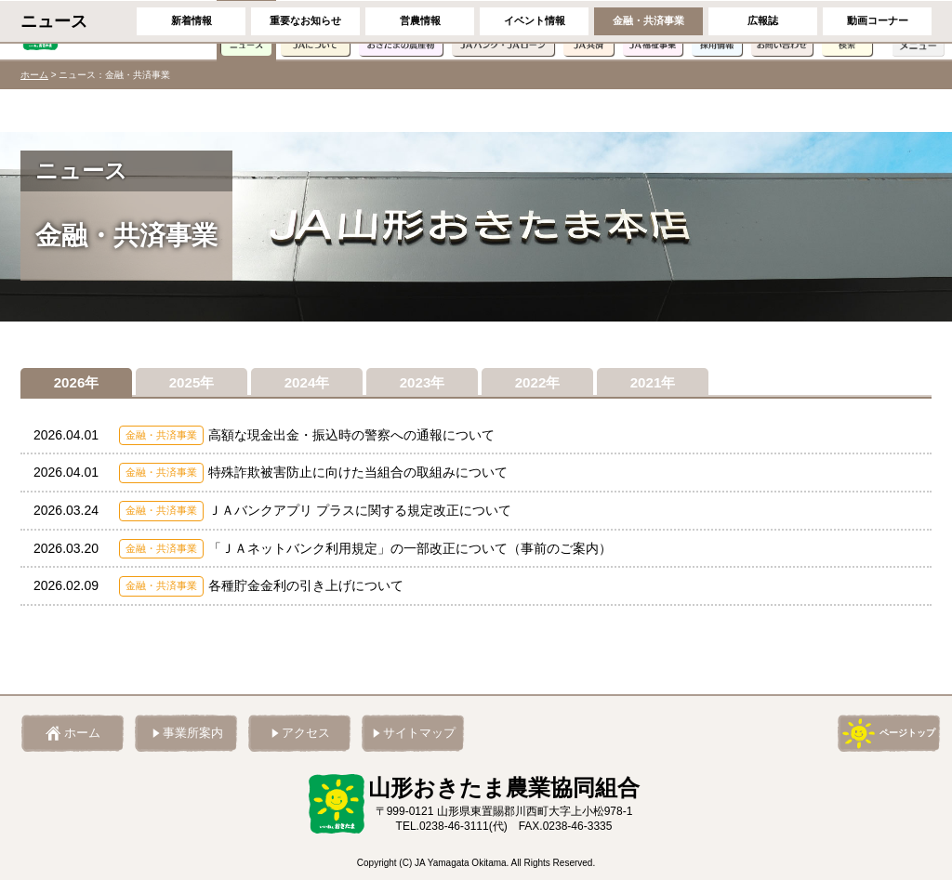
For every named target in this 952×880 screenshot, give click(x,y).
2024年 (307, 383)
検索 (847, 30)
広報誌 (763, 109)
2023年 (422, 383)
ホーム (34, 75)
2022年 (537, 383)
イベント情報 (535, 109)
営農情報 (420, 109)
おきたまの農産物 (401, 30)
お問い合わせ (782, 30)
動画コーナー (878, 109)
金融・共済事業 (648, 109)
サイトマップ (419, 733)
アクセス (306, 733)
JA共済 (588, 30)
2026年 (76, 383)
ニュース (246, 30)
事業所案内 (192, 733)
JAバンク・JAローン (503, 30)
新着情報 (191, 109)
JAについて (315, 30)
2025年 (191, 383)
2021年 (653, 383)
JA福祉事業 (652, 30)
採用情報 (717, 30)
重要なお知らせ (305, 109)
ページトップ (907, 733)
